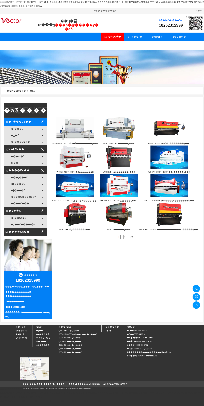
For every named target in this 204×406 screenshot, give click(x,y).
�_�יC (15, 135)
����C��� (20, 203)
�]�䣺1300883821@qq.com (139, 349)
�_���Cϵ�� (20, 121)
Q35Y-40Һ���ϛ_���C (70, 349)
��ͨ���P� (85, 388)
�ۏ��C (15, 210)
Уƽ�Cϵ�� (16, 149)
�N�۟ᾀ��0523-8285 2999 (139, 338)
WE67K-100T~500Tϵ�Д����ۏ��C (75, 172)
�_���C (17, 129)
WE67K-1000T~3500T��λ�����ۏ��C (169, 172)
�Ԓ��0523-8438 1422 (137, 334)
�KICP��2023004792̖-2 (115, 384)
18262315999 (196, 288)
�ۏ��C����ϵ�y (23, 224)
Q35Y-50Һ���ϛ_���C (70, 352)
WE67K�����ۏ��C (119, 229)
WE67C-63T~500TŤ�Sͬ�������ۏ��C (169, 143)
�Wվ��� (112, 37)
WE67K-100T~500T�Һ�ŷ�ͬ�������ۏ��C (75, 143)
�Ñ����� (34, 45)
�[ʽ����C (18, 190)
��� (22, 91)
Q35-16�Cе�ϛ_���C (69, 330)
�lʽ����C (18, 184)
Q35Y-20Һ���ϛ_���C (70, 341)
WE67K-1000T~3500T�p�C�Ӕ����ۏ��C (75, 201)
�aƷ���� (25, 110)
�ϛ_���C (38, 286)
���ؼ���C (19, 177)
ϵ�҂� (199, 11)
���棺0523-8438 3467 (137, 345)
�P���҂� (135, 37)
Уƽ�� (14, 163)
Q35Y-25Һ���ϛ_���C (70, 345)
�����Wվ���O (89, 384)
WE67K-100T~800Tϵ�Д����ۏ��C (118, 201)
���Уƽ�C (18, 156)
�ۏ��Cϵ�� (19, 218)
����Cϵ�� (19, 170)
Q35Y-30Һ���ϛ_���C (70, 338)
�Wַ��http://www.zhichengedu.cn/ (142, 356)
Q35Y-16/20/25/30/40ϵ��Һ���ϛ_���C (77, 334)
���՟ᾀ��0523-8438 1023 (139, 341)
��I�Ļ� (157, 37)
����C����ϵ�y (23, 197)
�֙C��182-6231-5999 (137, 330)
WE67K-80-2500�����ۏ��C (119, 143)
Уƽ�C (47, 286)
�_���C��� (20, 142)
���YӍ (57, 45)
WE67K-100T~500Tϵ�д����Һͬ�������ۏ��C (169, 201)
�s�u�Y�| (180, 37)
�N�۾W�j (79, 45)
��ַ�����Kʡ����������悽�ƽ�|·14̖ (149, 352)
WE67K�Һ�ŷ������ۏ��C (119, 172)
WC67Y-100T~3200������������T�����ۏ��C (169, 229)
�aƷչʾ (12, 45)
